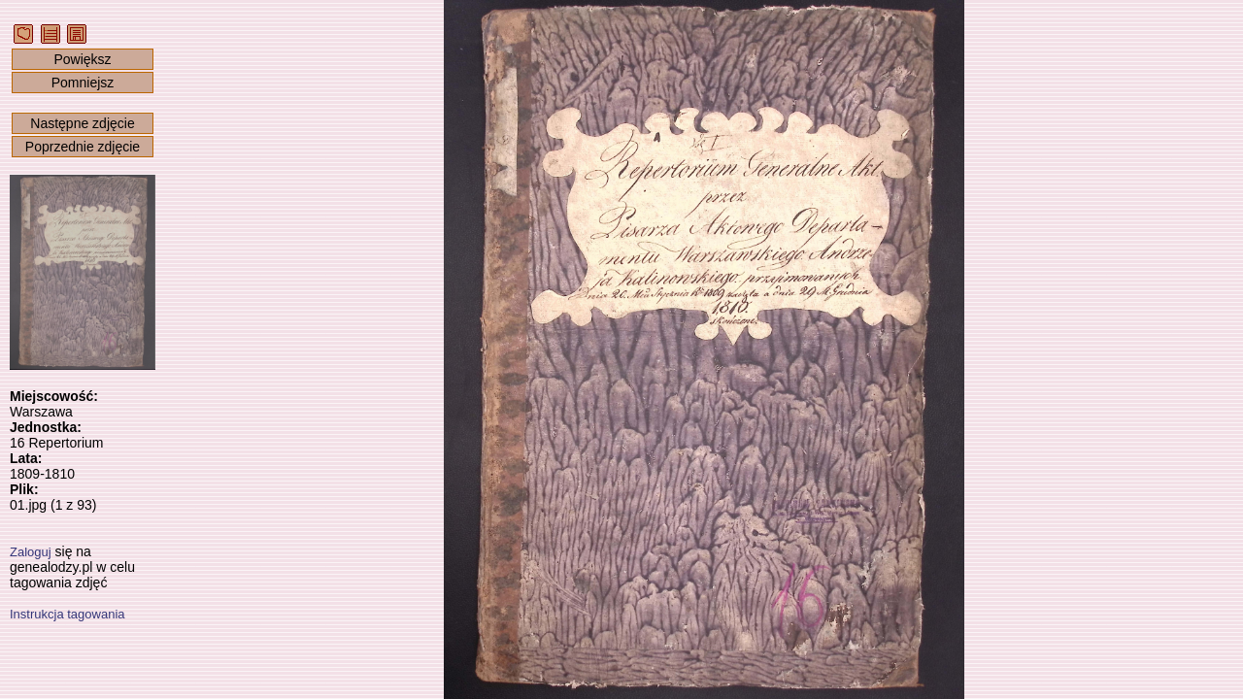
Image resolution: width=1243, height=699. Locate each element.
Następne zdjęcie (82, 123)
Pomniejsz (83, 82)
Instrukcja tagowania (67, 614)
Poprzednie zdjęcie (82, 146)
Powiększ (82, 59)
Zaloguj (30, 552)
